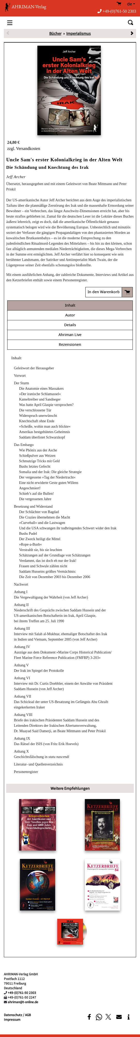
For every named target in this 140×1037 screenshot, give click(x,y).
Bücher (55, 33)
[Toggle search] (130, 23)
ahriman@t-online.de (23, 1002)
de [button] (129, 4)
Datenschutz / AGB (17, 1014)
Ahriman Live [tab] (70, 335)
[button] (89, 1017)
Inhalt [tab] (70, 305)
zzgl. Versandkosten (23, 148)
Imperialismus (78, 33)
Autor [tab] (70, 315)
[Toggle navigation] (9, 23)
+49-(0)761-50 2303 (116, 11)
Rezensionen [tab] (70, 344)
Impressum (12, 1019)
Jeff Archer (16, 177)
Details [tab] (70, 325)
